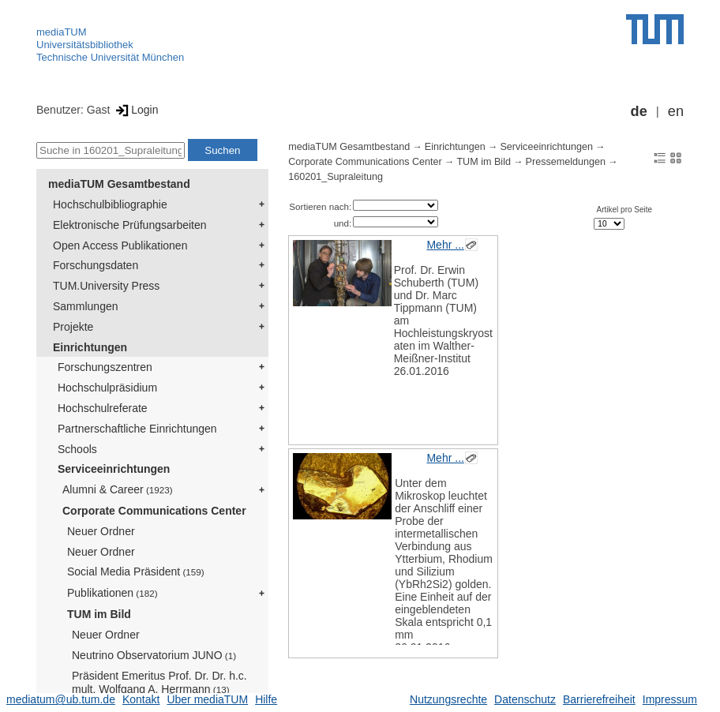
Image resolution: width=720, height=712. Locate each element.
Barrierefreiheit (599, 699)
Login (135, 109)
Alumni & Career (117, 489)
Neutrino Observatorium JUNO (154, 655)
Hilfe (266, 699)
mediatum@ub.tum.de (60, 699)
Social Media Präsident (135, 571)
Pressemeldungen (566, 161)
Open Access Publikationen (120, 245)
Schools (77, 449)
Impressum (670, 699)
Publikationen (112, 592)
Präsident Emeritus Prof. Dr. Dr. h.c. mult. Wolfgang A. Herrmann (159, 682)
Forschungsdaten (95, 265)
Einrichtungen (90, 347)
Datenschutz (525, 699)
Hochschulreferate (103, 408)
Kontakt (140, 699)
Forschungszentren (105, 367)
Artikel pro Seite (625, 209)
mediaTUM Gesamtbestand (119, 184)
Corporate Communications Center (154, 510)
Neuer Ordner (101, 531)
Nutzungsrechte (448, 699)
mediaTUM (61, 32)
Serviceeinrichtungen (114, 469)
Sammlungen (85, 306)
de (639, 111)
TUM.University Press (106, 285)
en (676, 111)
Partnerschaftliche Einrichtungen (137, 428)
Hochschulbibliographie (110, 204)
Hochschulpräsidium (107, 387)
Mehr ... (444, 244)
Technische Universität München (110, 57)
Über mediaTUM (207, 699)
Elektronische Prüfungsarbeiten (130, 225)
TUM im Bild (99, 614)
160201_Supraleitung (335, 176)
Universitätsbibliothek (84, 45)
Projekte (73, 326)
